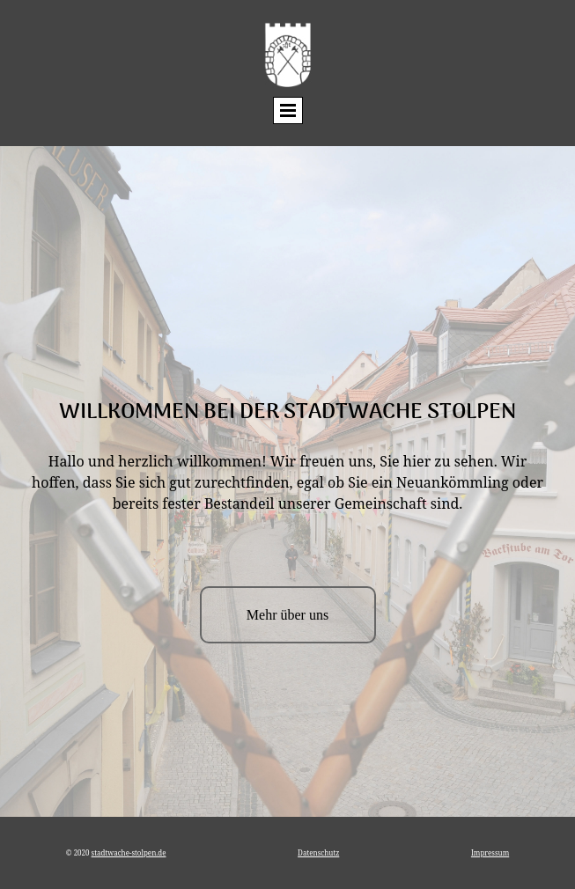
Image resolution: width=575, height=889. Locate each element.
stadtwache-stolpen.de (129, 852)
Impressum (490, 852)
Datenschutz (318, 852)
